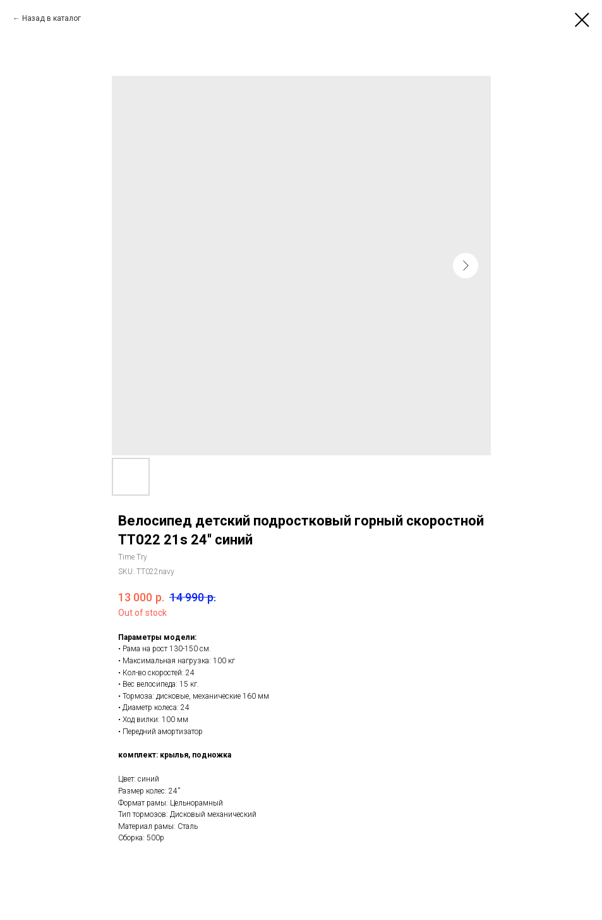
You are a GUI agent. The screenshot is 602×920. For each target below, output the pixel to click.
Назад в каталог (51, 18)
